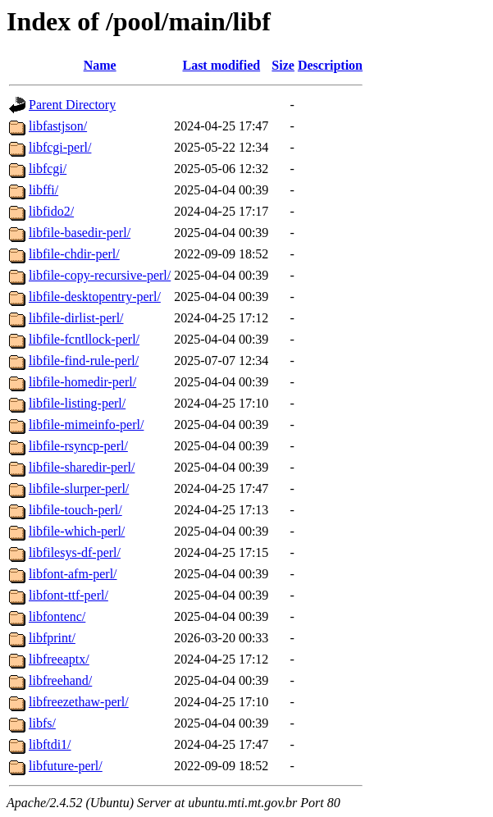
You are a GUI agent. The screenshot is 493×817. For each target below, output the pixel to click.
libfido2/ (51, 211)
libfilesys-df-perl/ (75, 552)
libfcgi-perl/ (60, 147)
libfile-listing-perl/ (77, 403)
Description (330, 65)
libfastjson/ (58, 126)
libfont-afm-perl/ (73, 574)
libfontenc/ (57, 616)
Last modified (221, 65)
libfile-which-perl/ (77, 531)
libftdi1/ (50, 744)
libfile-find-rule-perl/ (84, 360)
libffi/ (43, 190)
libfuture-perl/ (66, 766)
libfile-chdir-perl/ (74, 254)
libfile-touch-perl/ (75, 510)
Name (100, 65)
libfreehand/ (60, 680)
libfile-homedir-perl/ (82, 382)
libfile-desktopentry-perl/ (95, 297)
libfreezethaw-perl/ (79, 702)
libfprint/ (52, 638)
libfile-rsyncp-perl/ (78, 446)
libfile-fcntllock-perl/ (84, 339)
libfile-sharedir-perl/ (82, 467)
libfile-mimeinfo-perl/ (86, 424)
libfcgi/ (47, 169)
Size (283, 65)
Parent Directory (72, 105)
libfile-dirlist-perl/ (76, 318)
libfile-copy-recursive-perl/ (100, 275)
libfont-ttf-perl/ (68, 595)
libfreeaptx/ (59, 659)
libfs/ (42, 723)
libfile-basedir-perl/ (79, 233)
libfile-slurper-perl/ (79, 488)
